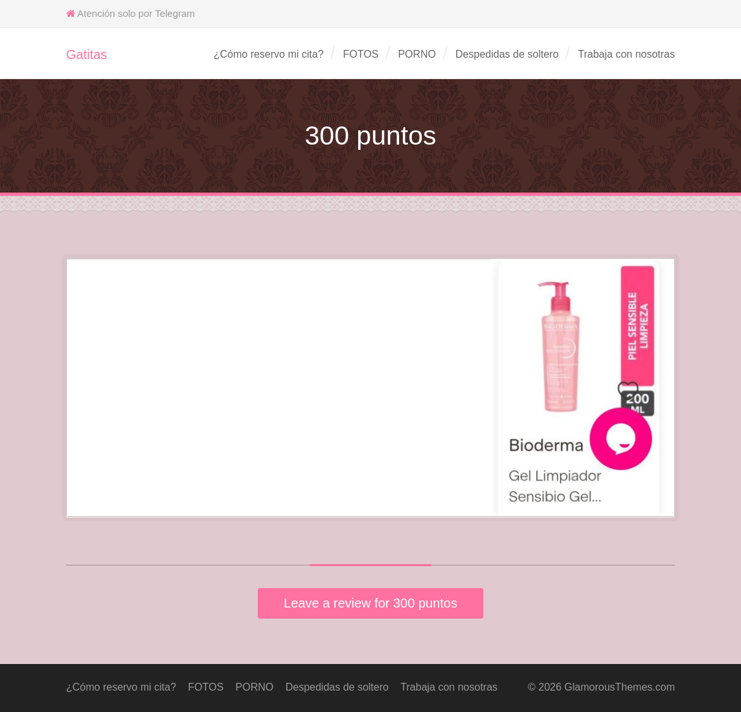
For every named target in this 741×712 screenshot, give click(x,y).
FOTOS (361, 54)
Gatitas (86, 54)
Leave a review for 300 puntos (370, 603)
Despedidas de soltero (506, 54)
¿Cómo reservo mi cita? (269, 54)
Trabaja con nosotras (626, 54)
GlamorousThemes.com (619, 687)
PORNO (417, 54)
